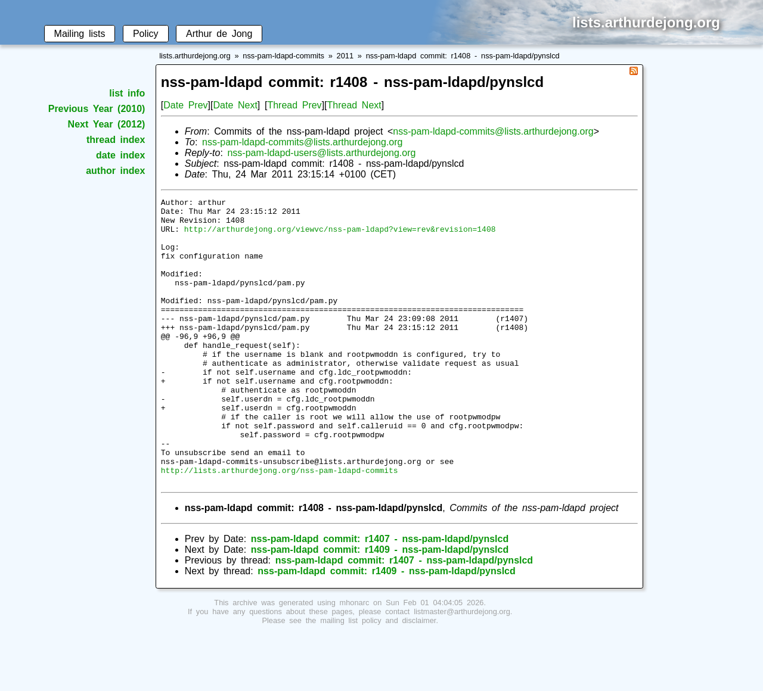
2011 (345, 55)
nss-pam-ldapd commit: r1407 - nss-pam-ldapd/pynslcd (379, 596)
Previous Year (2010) (96, 109)
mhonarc (355, 659)
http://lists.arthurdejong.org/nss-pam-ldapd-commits (279, 525)
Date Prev (185, 105)
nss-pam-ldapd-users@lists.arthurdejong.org (321, 153)
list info (127, 93)
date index (120, 155)
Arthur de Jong (219, 34)
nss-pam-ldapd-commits (283, 55)
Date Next (235, 105)
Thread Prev (294, 105)
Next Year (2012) (106, 124)
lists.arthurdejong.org (195, 55)
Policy (146, 34)
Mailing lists (80, 34)
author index (115, 171)
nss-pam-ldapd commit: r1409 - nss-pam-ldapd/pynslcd (379, 607)
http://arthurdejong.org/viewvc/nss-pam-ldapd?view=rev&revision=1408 (340, 236)
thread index (115, 140)
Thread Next (354, 105)
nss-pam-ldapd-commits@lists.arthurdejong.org (493, 131)
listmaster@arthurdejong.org (462, 668)
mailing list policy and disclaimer (378, 677)
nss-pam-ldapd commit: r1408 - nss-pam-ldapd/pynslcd (463, 55)
